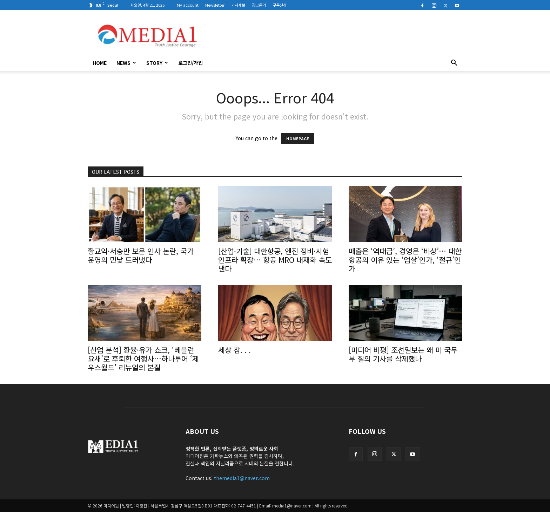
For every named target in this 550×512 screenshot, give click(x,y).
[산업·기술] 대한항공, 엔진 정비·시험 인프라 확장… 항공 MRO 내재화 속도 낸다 (275, 260)
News (126, 62)
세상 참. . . (234, 349)
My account (188, 5)
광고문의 (259, 5)
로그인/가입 (190, 62)
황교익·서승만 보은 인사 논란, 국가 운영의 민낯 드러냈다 (141, 255)
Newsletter (214, 5)
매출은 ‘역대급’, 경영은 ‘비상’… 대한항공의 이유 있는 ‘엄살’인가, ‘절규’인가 (405, 260)
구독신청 (280, 5)
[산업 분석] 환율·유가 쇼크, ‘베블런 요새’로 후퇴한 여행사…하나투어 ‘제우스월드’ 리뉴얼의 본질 (143, 358)
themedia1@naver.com (242, 478)
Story (157, 62)
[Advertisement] (334, 35)
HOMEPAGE (297, 138)
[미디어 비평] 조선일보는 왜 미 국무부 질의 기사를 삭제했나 (403, 354)
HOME (100, 62)
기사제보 (238, 5)
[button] (453, 63)
